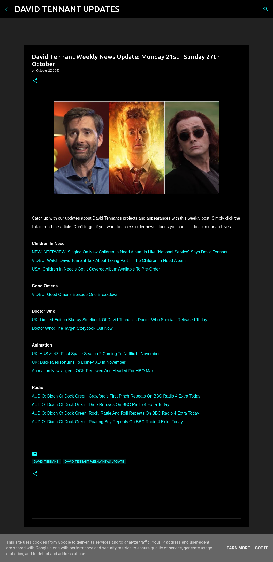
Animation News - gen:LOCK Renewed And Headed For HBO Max (93, 371)
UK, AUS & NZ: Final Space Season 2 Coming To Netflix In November (96, 353)
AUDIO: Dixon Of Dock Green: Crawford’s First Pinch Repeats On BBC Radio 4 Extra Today (116, 396)
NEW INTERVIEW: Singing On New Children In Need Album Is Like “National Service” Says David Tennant (130, 252)
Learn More (237, 547)
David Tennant (46, 461)
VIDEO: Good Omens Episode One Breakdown (75, 294)
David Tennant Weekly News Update (94, 461)
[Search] (127, 9)
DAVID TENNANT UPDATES (66, 8)
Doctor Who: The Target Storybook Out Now (72, 328)
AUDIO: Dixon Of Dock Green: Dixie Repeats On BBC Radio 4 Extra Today (100, 404)
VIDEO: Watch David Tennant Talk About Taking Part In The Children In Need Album (109, 260)
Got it (261, 547)
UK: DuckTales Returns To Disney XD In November (79, 362)
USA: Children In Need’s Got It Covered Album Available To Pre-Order (96, 269)
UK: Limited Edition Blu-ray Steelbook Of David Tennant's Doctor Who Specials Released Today (119, 320)
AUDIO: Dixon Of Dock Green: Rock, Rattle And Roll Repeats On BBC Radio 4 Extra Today (115, 413)
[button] (35, 81)
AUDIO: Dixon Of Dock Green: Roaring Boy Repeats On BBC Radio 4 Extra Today (107, 421)
